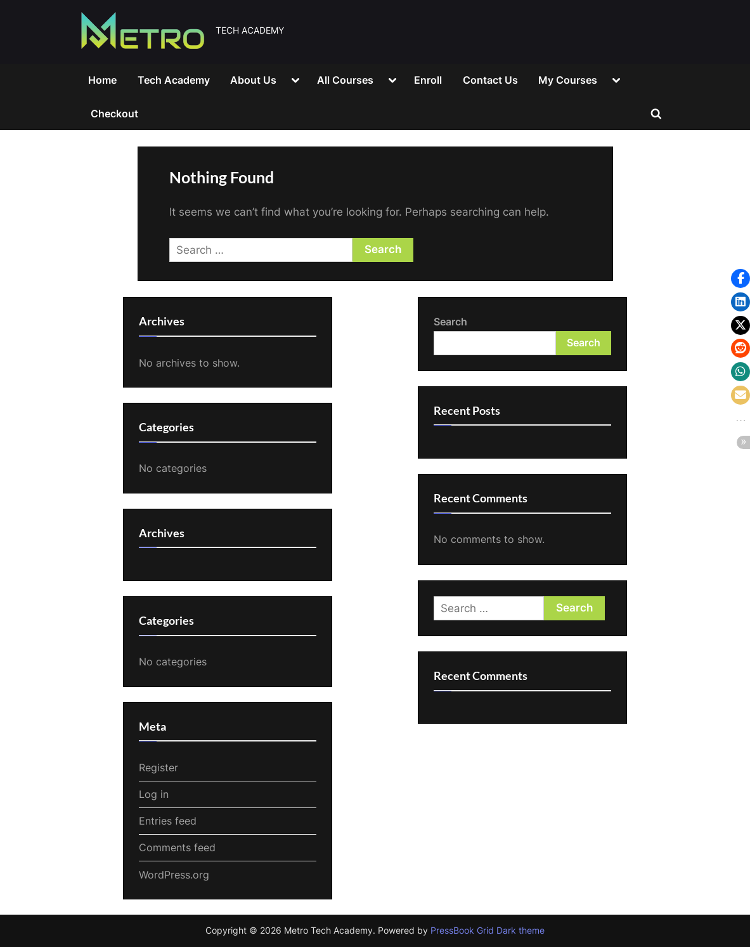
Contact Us (490, 80)
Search (450, 321)
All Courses (345, 80)
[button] (740, 278)
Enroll (428, 80)
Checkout (114, 113)
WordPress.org (174, 874)
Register (158, 767)
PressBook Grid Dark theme (487, 930)
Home (102, 80)
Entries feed (168, 820)
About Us (253, 80)
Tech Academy (174, 80)
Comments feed (177, 847)
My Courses (567, 80)
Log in (154, 794)
